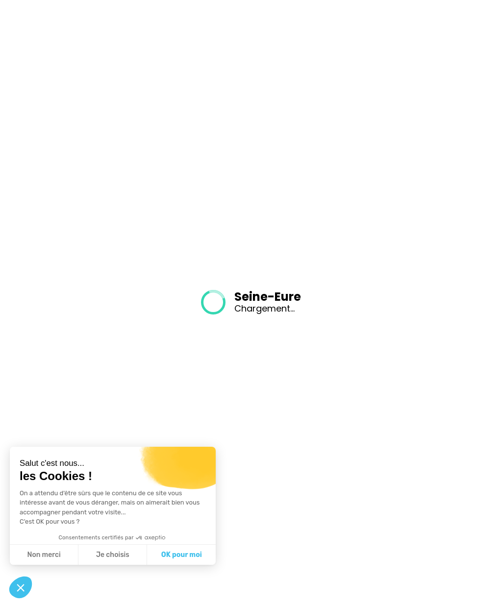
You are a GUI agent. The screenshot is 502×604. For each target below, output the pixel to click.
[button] (20, 587)
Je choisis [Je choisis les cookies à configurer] (112, 555)
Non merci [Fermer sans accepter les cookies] (43, 555)
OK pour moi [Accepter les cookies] (181, 555)
